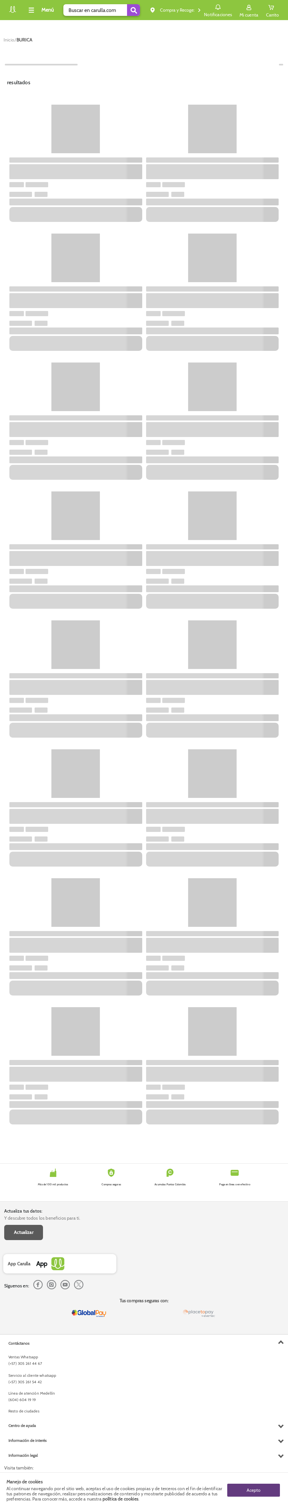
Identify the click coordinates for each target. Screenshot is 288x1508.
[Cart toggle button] (272, 10)
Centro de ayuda (22, 1425)
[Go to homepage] (9, 40)
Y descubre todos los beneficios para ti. (42, 1218)
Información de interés (27, 1440)
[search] (101, 10)
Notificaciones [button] (218, 9)
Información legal (23, 1455)
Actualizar (23, 1232)
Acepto (254, 1490)
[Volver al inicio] (12, 12)
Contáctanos (18, 1343)
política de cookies (120, 1499)
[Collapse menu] (40, 10)
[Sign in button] (249, 10)
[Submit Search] (133, 10)
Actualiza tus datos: (23, 1211)
